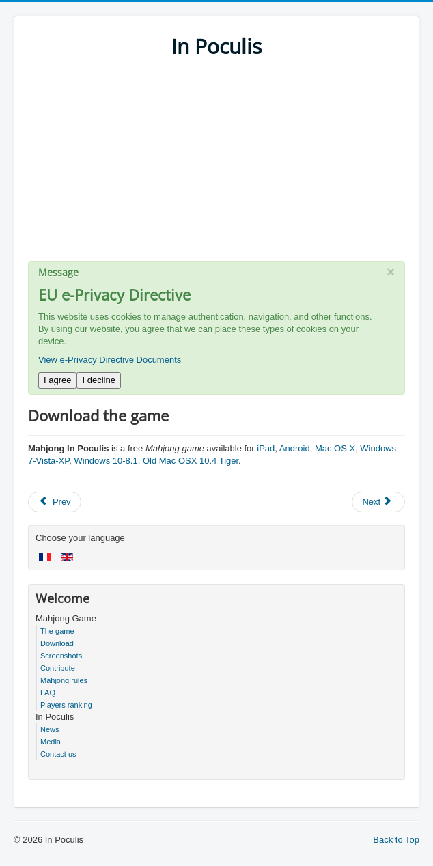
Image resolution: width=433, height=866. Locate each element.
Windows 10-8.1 (105, 461)
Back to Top (396, 840)
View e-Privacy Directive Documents (109, 359)
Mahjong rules (63, 680)
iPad (266, 448)
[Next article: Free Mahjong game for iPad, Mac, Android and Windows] (378, 502)
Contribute (57, 668)
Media (50, 742)
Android (294, 448)
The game (57, 631)
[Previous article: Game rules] (54, 502)
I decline (98, 380)
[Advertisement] (216, 165)
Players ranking (66, 705)
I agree (57, 380)
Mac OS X (335, 448)
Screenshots (61, 656)
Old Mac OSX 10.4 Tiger (190, 461)
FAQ (47, 692)
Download (57, 643)
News (49, 729)
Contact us (58, 754)
